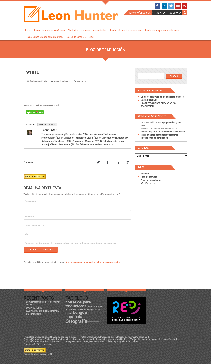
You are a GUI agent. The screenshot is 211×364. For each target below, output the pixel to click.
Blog (91, 37)
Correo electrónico (34, 225)
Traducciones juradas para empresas (44, 37)
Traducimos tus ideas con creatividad (87, 30)
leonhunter (48, 130)
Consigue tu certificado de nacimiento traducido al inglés (100, 339)
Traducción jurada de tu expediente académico (152, 339)
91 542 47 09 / (160, 12)
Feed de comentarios (151, 180)
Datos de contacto (76, 37)
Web (27, 234)
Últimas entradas (47, 124)
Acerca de (30, 124)
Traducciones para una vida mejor (162, 30)
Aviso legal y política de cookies (123, 341)
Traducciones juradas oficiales (49, 30)
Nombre (29, 216)
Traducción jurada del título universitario (42, 341)
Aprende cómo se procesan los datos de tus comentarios (92, 262)
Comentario (31, 201)
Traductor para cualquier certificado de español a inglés (50, 337)
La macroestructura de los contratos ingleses (162, 97)
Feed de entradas (149, 177)
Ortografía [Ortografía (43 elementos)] (76, 321)
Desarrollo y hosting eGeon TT (38, 354)
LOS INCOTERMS (149, 100)
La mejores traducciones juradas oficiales (84, 341)
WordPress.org (148, 183)
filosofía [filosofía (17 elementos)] (76, 310)
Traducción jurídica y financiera (126, 30)
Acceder (145, 173)
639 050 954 (174, 12)
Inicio (27, 30)
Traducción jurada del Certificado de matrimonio (47, 339)
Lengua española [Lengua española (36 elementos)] (76, 314)
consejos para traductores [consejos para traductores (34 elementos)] (78, 304)
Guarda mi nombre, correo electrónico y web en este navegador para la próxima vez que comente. (71, 243)
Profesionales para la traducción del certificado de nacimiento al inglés (113, 337)
